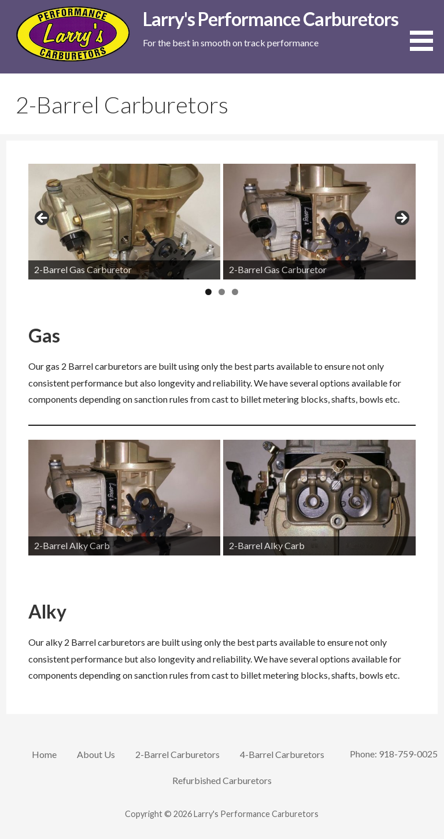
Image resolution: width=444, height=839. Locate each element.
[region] (222, 221)
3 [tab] (235, 292)
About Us (96, 754)
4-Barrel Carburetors (282, 754)
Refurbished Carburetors (222, 780)
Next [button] (401, 218)
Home (44, 754)
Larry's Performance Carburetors (270, 19)
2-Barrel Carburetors (177, 754)
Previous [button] (42, 218)
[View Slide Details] (124, 221)
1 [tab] (208, 292)
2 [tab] (222, 292)
